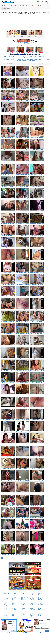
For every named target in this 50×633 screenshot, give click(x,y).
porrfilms (13, 614)
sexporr (31, 602)
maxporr (40, 613)
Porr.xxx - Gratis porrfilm (25, 43)
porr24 (39, 598)
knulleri (5, 604)
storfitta (13, 604)
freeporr (31, 614)
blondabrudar (32, 594)
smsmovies (32, 600)
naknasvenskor (24, 600)
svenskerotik (14, 608)
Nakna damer (23, 60)
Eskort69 (8, 59)
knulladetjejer (23, 603)
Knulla (48, 59)
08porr (22, 610)
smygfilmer (23, 594)
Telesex (18, 56)
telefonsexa (32, 597)
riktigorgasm (14, 610)
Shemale (46, 1)
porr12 (39, 608)
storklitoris (14, 609)
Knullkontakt (27, 59)
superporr (32, 599)
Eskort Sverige (43, 56)
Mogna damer (28, 60)
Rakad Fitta (37, 59)
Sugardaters (19, 60)
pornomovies (32, 609)
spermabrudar (6, 605)
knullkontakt (23, 602)
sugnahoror (14, 597)
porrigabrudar (41, 605)
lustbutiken (40, 614)
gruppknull (23, 604)
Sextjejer (20, 57)
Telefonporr (33, 56)
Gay (42, 1)
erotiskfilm (32, 604)
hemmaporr (32, 613)
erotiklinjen (32, 593)
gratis (39, 610)
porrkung (5, 608)
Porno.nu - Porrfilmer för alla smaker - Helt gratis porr (25, 42)
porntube (22, 616)
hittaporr (22, 598)
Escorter (23, 59)
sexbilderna (6, 598)
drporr (22, 609)
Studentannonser (18, 59)
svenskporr (40, 603)
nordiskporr (6, 603)
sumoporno (40, 604)
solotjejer (22, 593)
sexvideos (5, 594)
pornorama (32, 608)
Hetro (39, 1)
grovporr (5, 610)
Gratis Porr (33, 59)
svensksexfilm (6, 593)
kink (30, 610)
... (11, 557)
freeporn (22, 615)
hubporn (31, 611)
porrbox (31, 615)
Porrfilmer (44, 59)
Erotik (30, 59)
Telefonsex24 (29, 56)
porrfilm (5, 599)
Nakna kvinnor (13, 59)
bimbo (5, 613)
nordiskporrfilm (23, 599)
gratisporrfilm (23, 608)
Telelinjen (6, 56)
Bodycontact (34, 57)
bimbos (13, 613)
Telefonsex (15, 56)
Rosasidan (24, 57)
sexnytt (39, 597)
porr (13, 603)
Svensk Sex (41, 59)
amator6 (40, 593)
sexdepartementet (24, 597)
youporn (5, 616)
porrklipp (5, 609)
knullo (39, 602)
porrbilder (22, 613)
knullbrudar (14, 593)
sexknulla (31, 603)
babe (13, 611)
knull (4, 597)
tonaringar (32, 598)
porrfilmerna (40, 616)
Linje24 (4, 56)
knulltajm (22, 605)
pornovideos (32, 605)
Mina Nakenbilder (38, 56)
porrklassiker (32, 616)
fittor (13, 594)
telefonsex (40, 594)
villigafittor (14, 600)
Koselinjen (25, 56)
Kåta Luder (5, 59)
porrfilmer (40, 599)
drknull (13, 598)
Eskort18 (30, 57)
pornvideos (23, 614)
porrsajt (22, 611)
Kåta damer (33, 60)
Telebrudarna (11, 56)
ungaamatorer (15, 602)
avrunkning (6, 611)
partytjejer (5, 602)
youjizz (13, 605)
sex (39, 609)
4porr (13, 599)
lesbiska (13, 616)
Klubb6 (27, 57)
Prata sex (21, 56)
